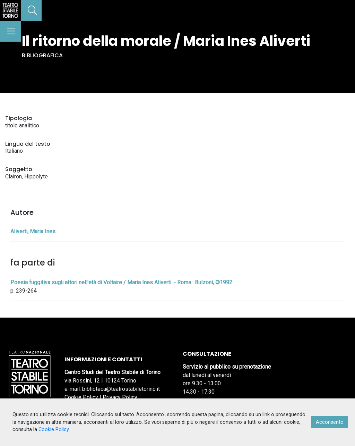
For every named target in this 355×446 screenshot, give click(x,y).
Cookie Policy (81, 397)
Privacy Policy (120, 397)
